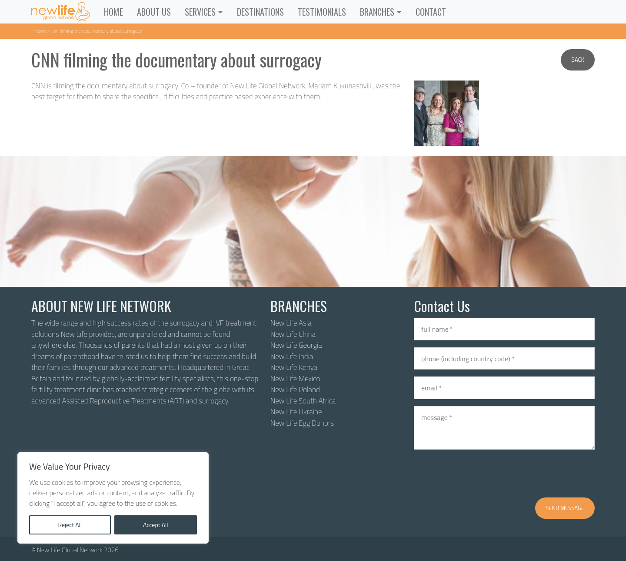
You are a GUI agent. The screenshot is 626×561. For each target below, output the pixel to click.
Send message (565, 508)
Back (577, 59)
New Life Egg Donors (302, 423)
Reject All (70, 524)
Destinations (260, 11)
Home (113, 11)
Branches (377, 11)
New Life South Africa (303, 400)
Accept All (155, 524)
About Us (154, 11)
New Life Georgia (296, 345)
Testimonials (322, 11)
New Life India (291, 356)
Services (200, 11)
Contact (431, 11)
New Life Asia (291, 323)
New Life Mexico (295, 378)
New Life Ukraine (296, 411)
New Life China (293, 334)
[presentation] (480, 473)
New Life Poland (295, 389)
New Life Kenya (293, 367)
